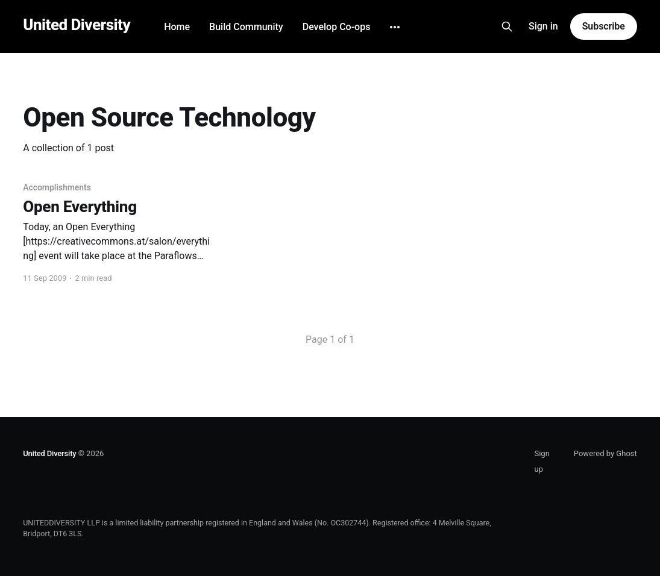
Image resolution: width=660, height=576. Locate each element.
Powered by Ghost (605, 453)
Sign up (541, 461)
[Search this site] (507, 26)
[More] (395, 27)
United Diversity (76, 25)
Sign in (543, 26)
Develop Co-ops (337, 27)
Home (177, 27)
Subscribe (603, 26)
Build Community (246, 27)
